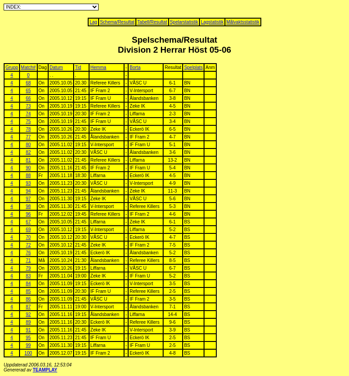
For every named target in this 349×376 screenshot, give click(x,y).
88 (28, 175)
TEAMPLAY (45, 369)
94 (28, 190)
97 (28, 198)
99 (28, 345)
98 (28, 206)
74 (28, 113)
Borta (135, 67)
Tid (78, 67)
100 (28, 353)
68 (28, 82)
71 (28, 260)
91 (28, 329)
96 (28, 214)
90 (28, 167)
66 (28, 98)
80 (28, 144)
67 (28, 221)
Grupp (11, 67)
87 (28, 306)
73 (28, 106)
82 (28, 152)
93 (28, 183)
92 (28, 314)
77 (28, 136)
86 (28, 299)
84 (28, 283)
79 (28, 268)
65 (28, 90)
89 (28, 322)
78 (28, 129)
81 (28, 160)
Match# (28, 67)
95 (28, 337)
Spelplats (193, 67)
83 (28, 275)
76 (28, 252)
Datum (56, 67)
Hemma (98, 67)
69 (28, 229)
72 (28, 244)
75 (28, 121)
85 (28, 291)
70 (28, 237)
